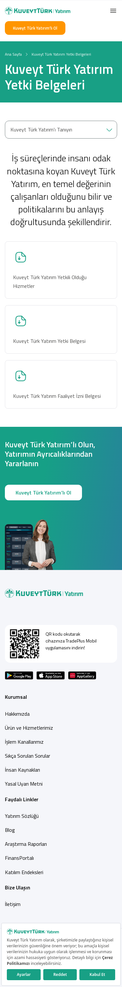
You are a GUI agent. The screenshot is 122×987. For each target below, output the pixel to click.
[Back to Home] (37, 11)
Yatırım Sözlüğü (22, 816)
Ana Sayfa (13, 54)
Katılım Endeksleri (24, 872)
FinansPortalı (19, 858)
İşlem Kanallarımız (24, 742)
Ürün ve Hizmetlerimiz (29, 728)
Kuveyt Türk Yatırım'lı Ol (35, 28)
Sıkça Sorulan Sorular (27, 756)
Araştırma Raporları (26, 844)
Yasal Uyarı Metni (24, 784)
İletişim (12, 904)
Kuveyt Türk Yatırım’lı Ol (43, 493)
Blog (10, 830)
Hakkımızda (17, 714)
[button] (113, 11)
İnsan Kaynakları (22, 770)
